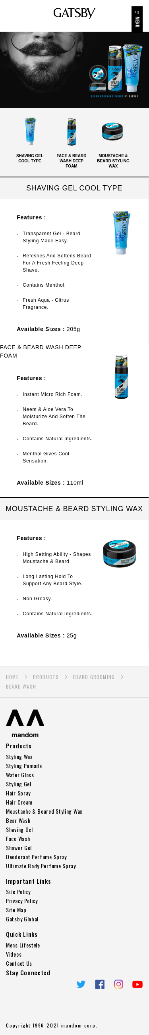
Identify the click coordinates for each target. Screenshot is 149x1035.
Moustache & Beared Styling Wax (44, 811)
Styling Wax (19, 756)
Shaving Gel (19, 829)
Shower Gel (19, 847)
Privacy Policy (22, 900)
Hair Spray (18, 793)
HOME (12, 677)
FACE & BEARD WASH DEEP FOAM (71, 141)
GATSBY (74, 13)
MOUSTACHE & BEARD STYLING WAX (113, 141)
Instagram (118, 984)
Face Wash (18, 838)
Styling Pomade (24, 765)
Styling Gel (18, 784)
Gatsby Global (22, 919)
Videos (13, 954)
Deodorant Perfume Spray (36, 856)
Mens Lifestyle (23, 945)
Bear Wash (18, 820)
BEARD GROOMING (94, 677)
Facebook (99, 984)
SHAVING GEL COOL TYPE (30, 138)
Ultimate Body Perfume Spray (41, 866)
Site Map (16, 910)
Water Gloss (20, 775)
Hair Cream (19, 802)
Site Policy (18, 891)
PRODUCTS (46, 677)
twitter (81, 984)
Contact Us (19, 963)
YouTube (137, 984)
